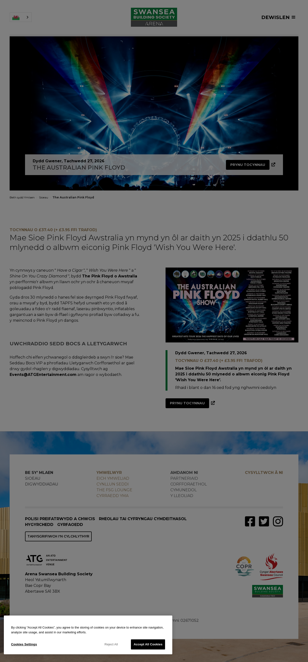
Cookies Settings (24, 644)
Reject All (111, 644)
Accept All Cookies (148, 644)
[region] (88, 635)
